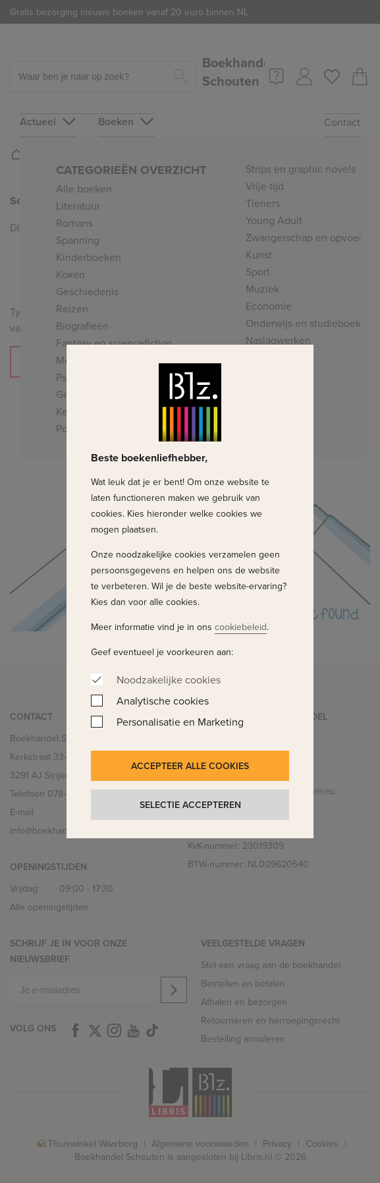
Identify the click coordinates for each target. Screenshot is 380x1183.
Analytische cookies (163, 700)
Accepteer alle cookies (190, 765)
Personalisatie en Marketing (180, 721)
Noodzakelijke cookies (169, 679)
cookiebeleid (241, 626)
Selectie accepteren (190, 804)
